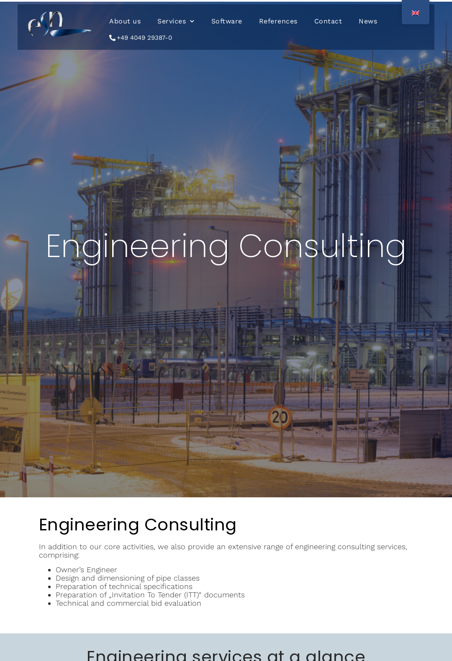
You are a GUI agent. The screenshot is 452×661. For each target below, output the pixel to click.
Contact (328, 21)
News (368, 21)
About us (125, 21)
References (278, 21)
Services (176, 21)
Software (226, 21)
